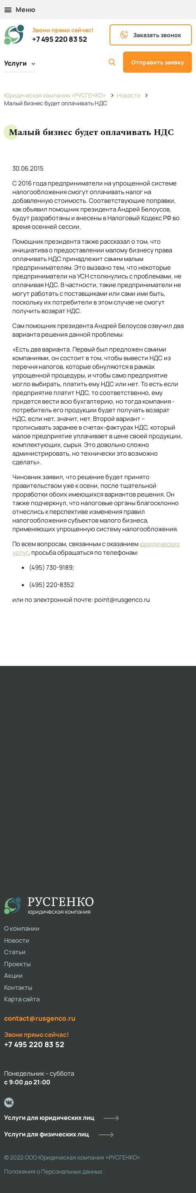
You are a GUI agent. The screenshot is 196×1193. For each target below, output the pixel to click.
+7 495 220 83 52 (59, 39)
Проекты (17, 964)
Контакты (18, 987)
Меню (20, 9)
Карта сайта (22, 999)
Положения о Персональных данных (53, 1171)
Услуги (19, 63)
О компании (22, 928)
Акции (13, 975)
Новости (16, 940)
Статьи (15, 952)
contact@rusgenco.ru (39, 1018)
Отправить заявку (157, 62)
